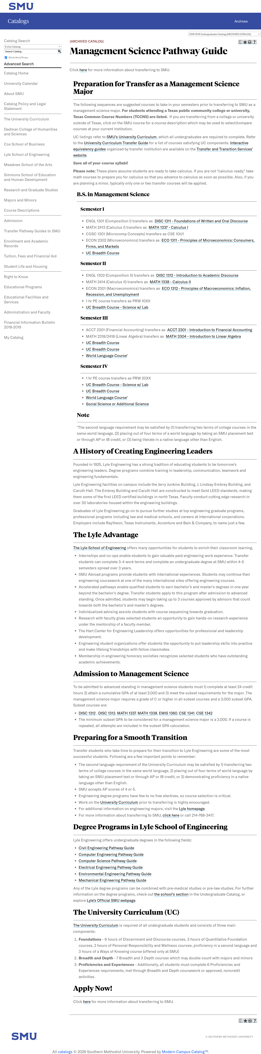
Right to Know (16, 276)
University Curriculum (119, 802)
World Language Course (106, 355)
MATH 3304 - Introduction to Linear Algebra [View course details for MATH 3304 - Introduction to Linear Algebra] (203, 336)
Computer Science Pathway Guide (108, 860)
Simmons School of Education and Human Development (30, 177)
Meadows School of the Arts (28, 164)
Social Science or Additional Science (117, 403)
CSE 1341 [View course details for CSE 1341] (186, 713)
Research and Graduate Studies (31, 189)
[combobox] (224, 34)
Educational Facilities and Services (26, 299)
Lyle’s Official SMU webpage (111, 900)
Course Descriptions (22, 210)
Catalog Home (16, 73)
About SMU (14, 93)
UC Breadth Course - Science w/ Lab (117, 307)
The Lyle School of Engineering (99, 547)
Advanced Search (19, 63)
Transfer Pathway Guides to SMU (32, 231)
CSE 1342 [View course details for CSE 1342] (204, 713)
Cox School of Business (24, 144)
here (83, 69)
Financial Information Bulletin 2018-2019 (29, 324)
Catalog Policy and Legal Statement (25, 106)
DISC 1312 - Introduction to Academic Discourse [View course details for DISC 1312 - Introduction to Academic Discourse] (197, 275)
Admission (13, 220)
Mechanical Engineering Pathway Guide (112, 880)
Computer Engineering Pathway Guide (111, 854)
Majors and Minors (20, 200)
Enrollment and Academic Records (26, 243)
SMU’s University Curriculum (132, 136)
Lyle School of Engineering (26, 154)
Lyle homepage (192, 808)
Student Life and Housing (25, 266)
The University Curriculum (26, 119)
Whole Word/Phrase (18, 57)
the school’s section (171, 894)
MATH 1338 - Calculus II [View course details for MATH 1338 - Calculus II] (170, 281)
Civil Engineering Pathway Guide (106, 847)
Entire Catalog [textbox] (12, 46)
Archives (241, 21)
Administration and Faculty (27, 312)
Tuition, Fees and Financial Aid (30, 256)
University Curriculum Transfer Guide (116, 142)
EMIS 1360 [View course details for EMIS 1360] (168, 713)
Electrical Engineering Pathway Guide (111, 867)
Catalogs (18, 21)
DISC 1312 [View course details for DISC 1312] (87, 713)
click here (171, 815)
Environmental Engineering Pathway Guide (115, 873)
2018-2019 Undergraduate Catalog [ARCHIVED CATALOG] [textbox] (220, 34)
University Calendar (21, 83)
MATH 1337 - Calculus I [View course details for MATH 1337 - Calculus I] (168, 227)
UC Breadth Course (102, 253)
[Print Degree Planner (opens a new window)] (240, 42)
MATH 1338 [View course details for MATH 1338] (147, 713)
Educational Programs (23, 286)
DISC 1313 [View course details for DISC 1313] (106, 713)
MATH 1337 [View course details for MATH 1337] (126, 713)
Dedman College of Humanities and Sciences (30, 131)
